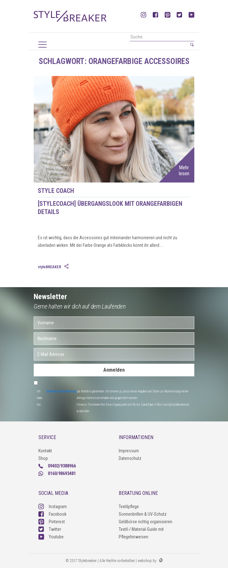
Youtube (51, 537)
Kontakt (45, 450)
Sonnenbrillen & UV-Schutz (143, 514)
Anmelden (114, 370)
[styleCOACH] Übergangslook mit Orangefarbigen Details (110, 208)
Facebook (52, 514)
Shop (43, 458)
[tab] (67, 267)
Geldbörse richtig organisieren (145, 521)
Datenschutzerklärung (61, 391)
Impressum (129, 450)
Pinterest (51, 522)
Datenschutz (130, 458)
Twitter (49, 529)
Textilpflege (129, 506)
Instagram (52, 506)
